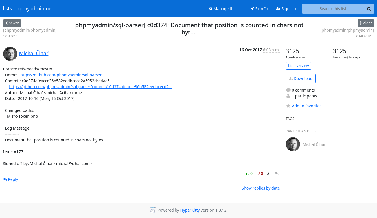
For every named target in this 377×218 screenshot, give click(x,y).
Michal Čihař (34, 53)
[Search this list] (333, 9)
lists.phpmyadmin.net (28, 8)
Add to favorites (303, 105)
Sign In (259, 8)
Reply (10, 179)
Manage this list (226, 8)
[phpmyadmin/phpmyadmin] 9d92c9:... (30, 33)
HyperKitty (190, 210)
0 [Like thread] (249, 173)
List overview (298, 65)
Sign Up (286, 8)
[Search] (369, 9)
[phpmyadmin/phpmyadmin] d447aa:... (347, 33)
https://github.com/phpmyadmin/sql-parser (61, 74)
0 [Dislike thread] (260, 173)
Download (300, 78)
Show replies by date (261, 188)
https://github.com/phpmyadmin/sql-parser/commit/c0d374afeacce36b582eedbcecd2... (90, 86)
